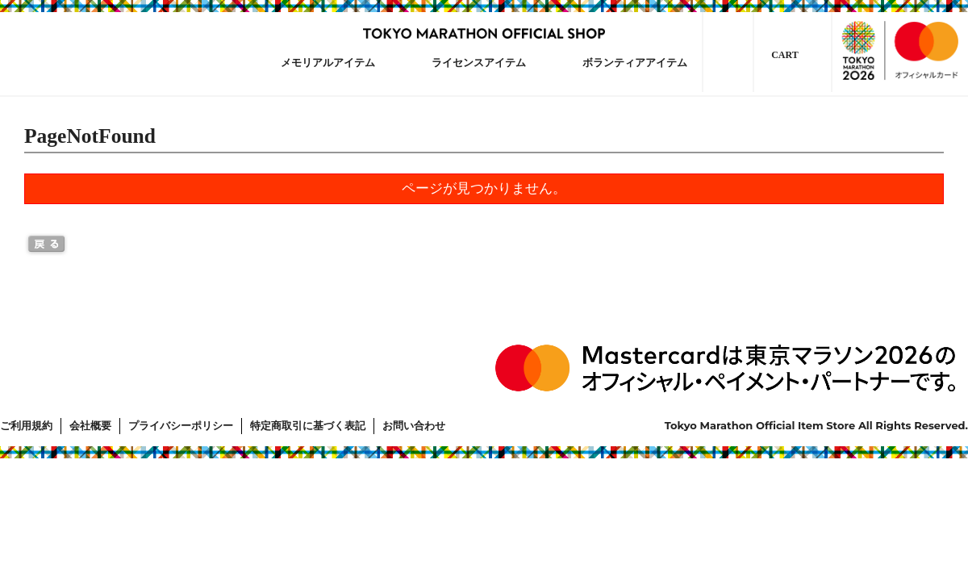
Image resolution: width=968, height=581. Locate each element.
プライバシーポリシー (180, 426)
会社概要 (90, 426)
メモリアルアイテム (328, 62)
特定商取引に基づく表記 (307, 426)
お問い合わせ (413, 426)
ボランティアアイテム (634, 62)
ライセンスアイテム (479, 62)
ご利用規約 (26, 426)
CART (785, 55)
